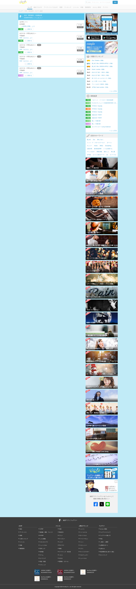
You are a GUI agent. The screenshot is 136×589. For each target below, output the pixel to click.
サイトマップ (103, 555)
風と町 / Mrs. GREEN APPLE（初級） (103, 66)
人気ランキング (24, 538)
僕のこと (106, 151)
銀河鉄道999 (97, 148)
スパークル (113, 154)
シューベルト (83, 558)
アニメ (61, 535)
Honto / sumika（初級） (98, 69)
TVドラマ (61, 545)
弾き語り (61, 532)
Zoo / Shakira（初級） (98, 60)
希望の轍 (99, 151)
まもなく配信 (97, 7)
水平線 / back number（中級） (100, 87)
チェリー (89, 145)
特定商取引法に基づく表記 (107, 551)
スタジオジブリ (44, 542)
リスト (81, 548)
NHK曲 (41, 551)
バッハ (81, 542)
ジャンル (76, 7)
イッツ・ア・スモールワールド (96, 142)
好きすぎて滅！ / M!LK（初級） (101, 72)
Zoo (94, 139)
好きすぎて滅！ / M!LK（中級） (101, 75)
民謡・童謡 (43, 561)
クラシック (43, 564)
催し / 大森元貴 (96, 121)
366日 (101, 145)
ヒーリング (43, 558)
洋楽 (60, 529)
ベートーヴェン (84, 538)
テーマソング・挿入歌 (65, 551)
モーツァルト (83, 535)
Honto (96, 145)
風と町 (89, 139)
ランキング (67, 7)
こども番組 (43, 538)
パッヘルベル (83, 532)
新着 (61, 7)
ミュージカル (43, 545)
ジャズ (61, 542)
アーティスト (23, 532)
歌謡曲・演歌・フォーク (46, 532)
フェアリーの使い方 (105, 535)
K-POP (41, 535)
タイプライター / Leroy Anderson (101, 127)
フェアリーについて (105, 532)
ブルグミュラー (84, 555)
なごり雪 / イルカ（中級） (99, 81)
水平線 (89, 154)
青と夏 (113, 151)
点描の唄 (89, 148)
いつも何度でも (107, 148)
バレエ (61, 555)
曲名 (21, 529)
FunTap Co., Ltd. (67, 586)
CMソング (42, 548)
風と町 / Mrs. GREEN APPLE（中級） (103, 63)
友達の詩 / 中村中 (97, 115)
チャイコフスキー (84, 551)
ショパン (82, 529)
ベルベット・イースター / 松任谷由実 (102, 100)
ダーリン (109, 142)
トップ (30, 7)
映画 (60, 548)
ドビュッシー (83, 545)
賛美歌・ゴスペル (63, 561)
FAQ (101, 538)
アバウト (105, 7)
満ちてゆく (100, 139)
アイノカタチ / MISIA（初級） (100, 84)
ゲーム (41, 555)
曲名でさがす (38, 7)
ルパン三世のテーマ (98, 154)
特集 (82, 7)
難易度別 (88, 7)
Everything (108, 145)
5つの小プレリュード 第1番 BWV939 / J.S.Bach (105, 103)
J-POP (41, 529)
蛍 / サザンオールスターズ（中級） (102, 78)
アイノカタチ (91, 151)
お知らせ (102, 548)
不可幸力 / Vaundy (97, 106)
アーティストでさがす (51, 7)
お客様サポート (104, 545)
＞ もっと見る (113, 91)
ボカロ (61, 558)
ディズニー (62, 538)
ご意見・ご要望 (104, 542)
